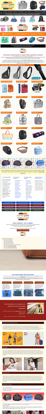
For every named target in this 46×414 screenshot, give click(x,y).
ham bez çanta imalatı (10, 243)
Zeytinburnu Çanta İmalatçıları (23, 230)
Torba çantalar (28, 193)
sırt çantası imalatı (9, 241)
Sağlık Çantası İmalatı (18, 193)
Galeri (26, 11)
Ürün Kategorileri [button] (21, 11)
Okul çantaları (17, 181)
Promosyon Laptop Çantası (23, 207)
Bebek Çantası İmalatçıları (23, 202)
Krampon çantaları (17, 189)
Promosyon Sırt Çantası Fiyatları (37, 207)
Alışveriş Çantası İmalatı (8, 202)
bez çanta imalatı (9, 240)
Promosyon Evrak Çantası (8, 207)
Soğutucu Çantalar (18, 185)
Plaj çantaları (17, 184)
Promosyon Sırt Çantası (8, 210)
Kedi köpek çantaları (29, 189)
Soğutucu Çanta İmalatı (23, 210)
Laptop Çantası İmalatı (37, 205)
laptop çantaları (9, 278)
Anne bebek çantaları (18, 180)
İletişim (29, 11)
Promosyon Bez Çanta (37, 202)
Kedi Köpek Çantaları (37, 210)
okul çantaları (14, 278)
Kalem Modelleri (17, 188)
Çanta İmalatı (15, 11)
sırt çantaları (5, 278)
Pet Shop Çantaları (28, 196)
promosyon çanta (38, 278)
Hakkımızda (10, 11)
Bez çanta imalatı (28, 181)
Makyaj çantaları (17, 192)
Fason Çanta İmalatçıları (23, 205)
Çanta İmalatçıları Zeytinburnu (8, 205)
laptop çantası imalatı (10, 242)
